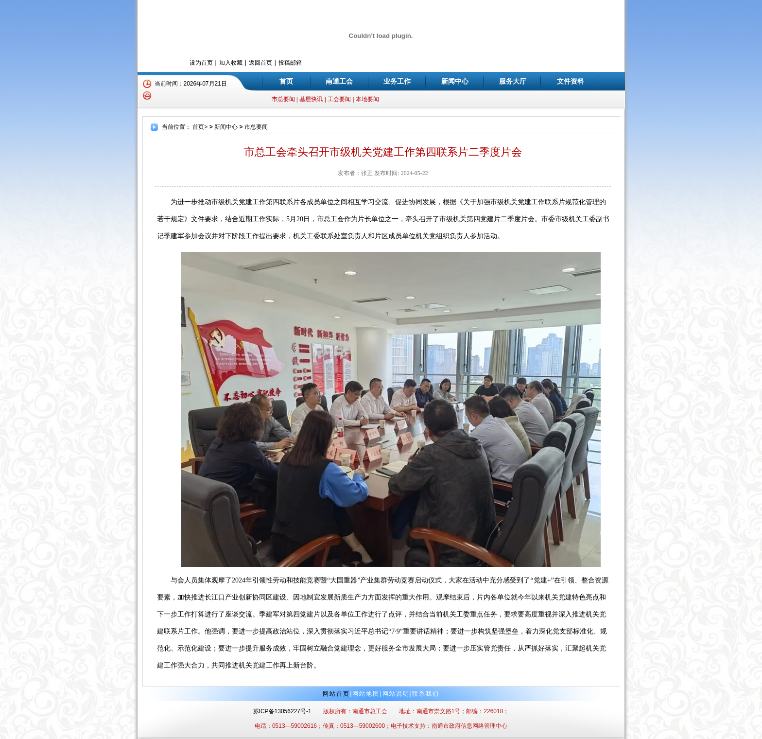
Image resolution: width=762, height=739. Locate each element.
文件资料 (570, 81)
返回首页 (260, 62)
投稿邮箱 (290, 62)
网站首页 (336, 693)
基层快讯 (311, 99)
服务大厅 (512, 81)
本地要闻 (367, 99)
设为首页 (201, 62)
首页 (286, 81)
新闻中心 (454, 81)
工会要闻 (339, 99)
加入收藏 (230, 62)
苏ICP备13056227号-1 (282, 711)
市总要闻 (283, 99)
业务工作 (397, 81)
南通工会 (339, 81)
